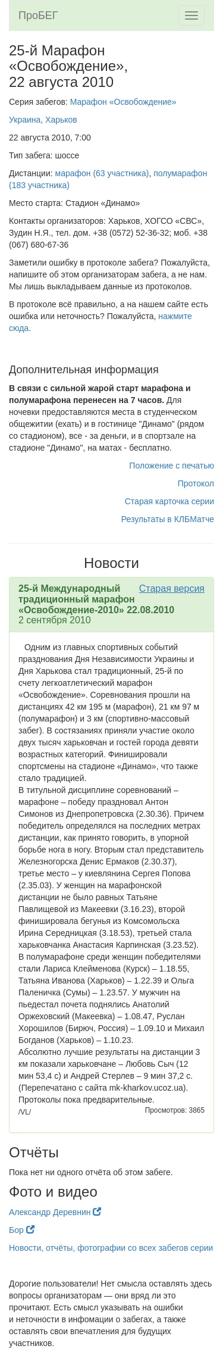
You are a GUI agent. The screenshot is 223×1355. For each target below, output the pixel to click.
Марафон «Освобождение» (123, 102)
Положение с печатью (171, 465)
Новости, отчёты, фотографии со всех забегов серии (111, 1248)
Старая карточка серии (169, 501)
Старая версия (172, 588)
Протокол (196, 483)
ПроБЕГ (38, 15)
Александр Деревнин (55, 1212)
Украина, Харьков (43, 119)
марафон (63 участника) (102, 173)
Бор (21, 1230)
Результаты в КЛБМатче (167, 519)
